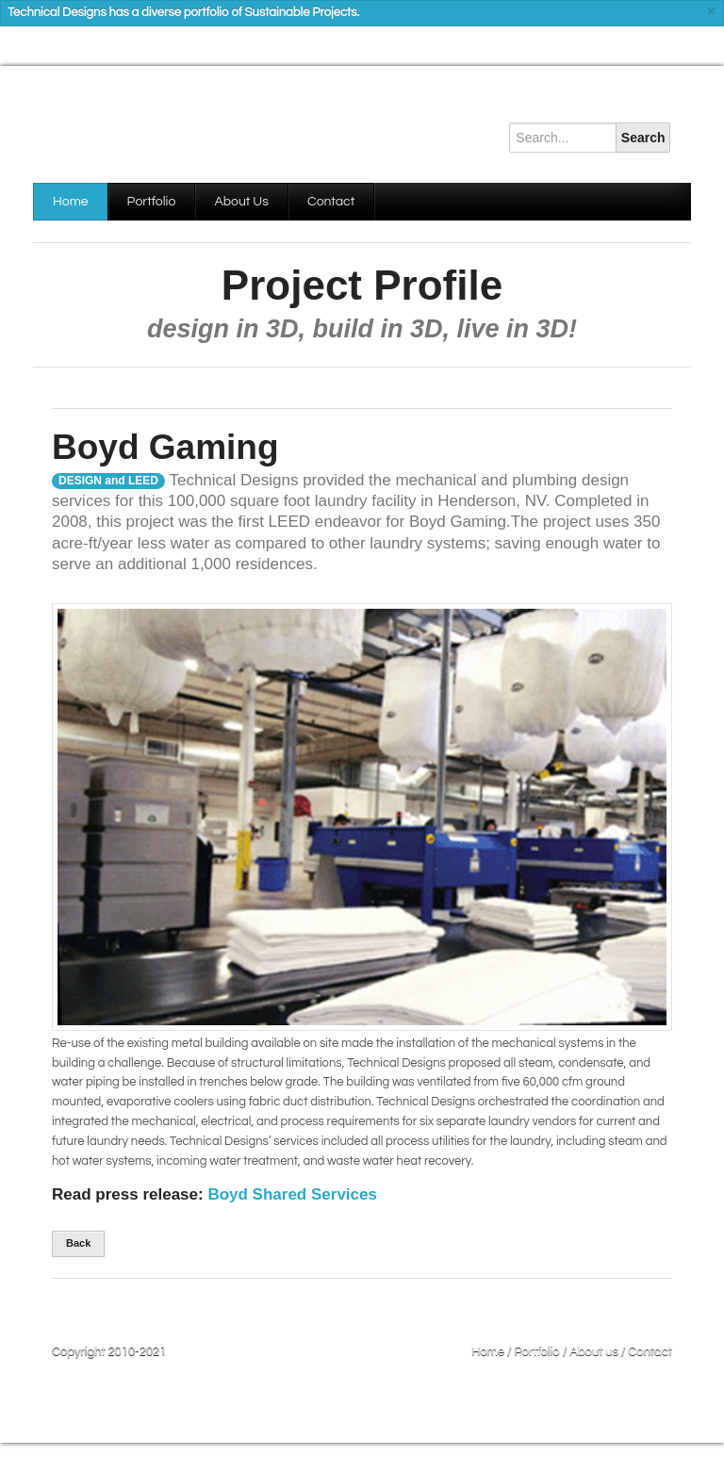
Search (643, 137)
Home (71, 201)
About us (593, 1351)
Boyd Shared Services (292, 1194)
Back (78, 1243)
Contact (330, 201)
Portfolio (151, 201)
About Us (241, 201)
